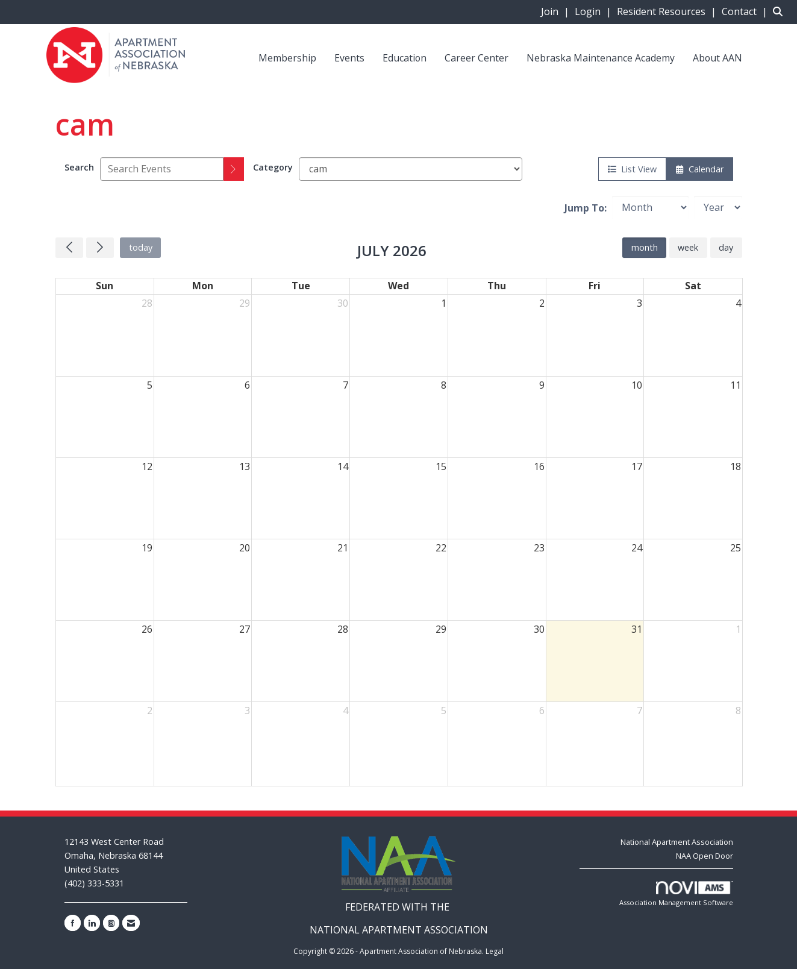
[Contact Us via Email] (131, 923)
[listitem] (556, 11)
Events (349, 57)
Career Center (476, 57)
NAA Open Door (704, 855)
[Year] (718, 207)
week (688, 247)
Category (273, 167)
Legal (495, 951)
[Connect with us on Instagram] (111, 923)
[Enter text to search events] (161, 169)
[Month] (650, 207)
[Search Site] (780, 11)
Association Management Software (676, 894)
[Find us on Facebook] (72, 923)
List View (632, 169)
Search (79, 167)
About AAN (717, 57)
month (644, 247)
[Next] (100, 247)
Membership (287, 57)
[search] (233, 169)
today (140, 247)
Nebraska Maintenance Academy (601, 57)
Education (405, 57)
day (726, 247)
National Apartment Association (676, 841)
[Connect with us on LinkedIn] (92, 923)
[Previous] (69, 247)
